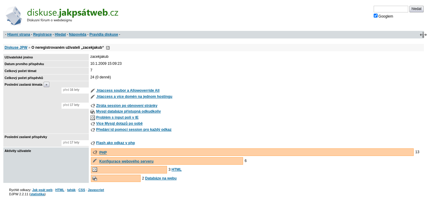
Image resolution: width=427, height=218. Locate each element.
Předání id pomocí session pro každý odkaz (134, 129)
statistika (37, 194)
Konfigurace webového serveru (126, 161)
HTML (177, 169)
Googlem (383, 16)
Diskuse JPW (16, 47)
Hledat (60, 34)
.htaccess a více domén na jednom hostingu (134, 96)
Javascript (96, 190)
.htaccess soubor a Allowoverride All (127, 90)
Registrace (42, 34)
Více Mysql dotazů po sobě (119, 123)
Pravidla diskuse (103, 34)
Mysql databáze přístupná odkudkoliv (128, 111)
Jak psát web (42, 190)
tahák (71, 190)
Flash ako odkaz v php (115, 143)
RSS (108, 48)
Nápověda (77, 34)
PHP (103, 152)
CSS (81, 190)
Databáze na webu (161, 178)
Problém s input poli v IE (117, 117)
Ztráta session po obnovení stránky (126, 106)
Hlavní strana (18, 34)
